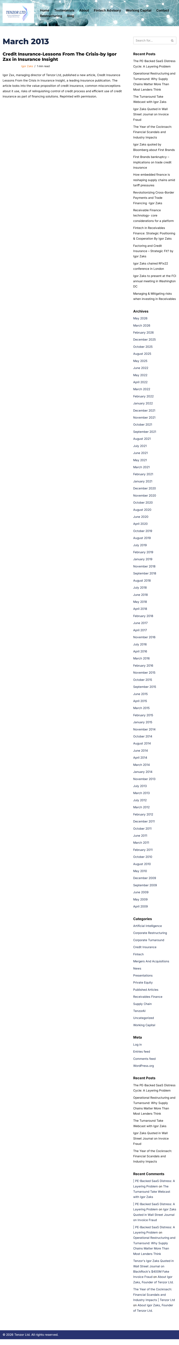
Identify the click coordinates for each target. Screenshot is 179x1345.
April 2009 (140, 910)
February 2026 (143, 334)
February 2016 (143, 668)
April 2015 (140, 704)
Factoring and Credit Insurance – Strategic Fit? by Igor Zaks (153, 252)
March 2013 (141, 796)
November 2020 (144, 497)
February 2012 (143, 817)
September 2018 (144, 576)
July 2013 (140, 789)
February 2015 (143, 718)
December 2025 (144, 341)
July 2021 (140, 447)
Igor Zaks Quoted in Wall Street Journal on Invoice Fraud (151, 114)
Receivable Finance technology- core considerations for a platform (153, 216)
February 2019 (143, 554)
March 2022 (141, 390)
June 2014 (140, 753)
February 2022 (143, 398)
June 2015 (140, 697)
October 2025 (143, 348)
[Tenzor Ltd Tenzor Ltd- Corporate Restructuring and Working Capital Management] (18, 13)
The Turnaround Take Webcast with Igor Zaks (151, 1197)
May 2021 (140, 462)
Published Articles (145, 993)
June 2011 (140, 839)
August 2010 (142, 867)
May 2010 (140, 874)
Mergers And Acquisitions (151, 965)
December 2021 (144, 412)
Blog (70, 16)
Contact (162, 10)
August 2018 (142, 583)
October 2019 (142, 533)
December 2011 (144, 825)
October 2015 (142, 682)
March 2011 (141, 846)
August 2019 (142, 540)
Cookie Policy (72, 1339)
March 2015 (141, 711)
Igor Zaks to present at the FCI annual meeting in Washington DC (154, 282)
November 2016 (144, 640)
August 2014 (142, 746)
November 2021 (144, 419)
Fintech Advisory (107, 10)
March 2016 (141, 661)
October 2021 (142, 426)
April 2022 (140, 383)
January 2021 (142, 483)
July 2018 (140, 590)
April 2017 (140, 633)
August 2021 (142, 440)
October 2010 (142, 860)
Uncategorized (143, 1022)
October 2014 (142, 739)
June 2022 (140, 369)
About (84, 10)
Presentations (143, 979)
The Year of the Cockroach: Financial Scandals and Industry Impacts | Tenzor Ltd (154, 1300)
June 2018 (140, 597)
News (137, 972)
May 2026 (140, 319)
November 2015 (144, 675)
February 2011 (143, 853)
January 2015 (142, 725)
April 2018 (140, 611)
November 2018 (144, 568)
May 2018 (140, 604)
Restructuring (51, 16)
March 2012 (141, 810)
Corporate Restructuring (150, 937)
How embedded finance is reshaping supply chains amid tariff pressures (154, 181)
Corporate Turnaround (148, 944)
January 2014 (142, 775)
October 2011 (142, 832)
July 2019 (140, 547)
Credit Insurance (144, 951)
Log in (137, 1049)
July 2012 (140, 803)
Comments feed (144, 1063)
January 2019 (142, 561)
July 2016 (140, 647)
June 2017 (140, 625)
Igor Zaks (27, 66)
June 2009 (141, 896)
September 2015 (144, 689)
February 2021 (143, 476)
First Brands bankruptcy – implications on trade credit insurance (152, 163)
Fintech (138, 958)
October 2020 (143, 504)
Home (44, 10)
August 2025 (142, 355)
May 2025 (140, 362)
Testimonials (64, 10)
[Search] (151, 40)
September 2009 (145, 889)
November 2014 (144, 732)
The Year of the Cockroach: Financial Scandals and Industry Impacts (152, 132)
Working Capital (138, 10)
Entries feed (141, 1056)
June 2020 (140, 519)
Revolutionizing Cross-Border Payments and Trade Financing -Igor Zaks (153, 198)
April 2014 (140, 761)
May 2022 (140, 376)
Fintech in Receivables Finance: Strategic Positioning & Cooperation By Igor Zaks (154, 234)
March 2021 (141, 469)
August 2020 (142, 512)
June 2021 (140, 455)
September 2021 (144, 433)
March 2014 (141, 768)
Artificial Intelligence (147, 929)
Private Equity (143, 986)
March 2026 (141, 326)
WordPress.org (143, 1070)
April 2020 (140, 526)
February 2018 (143, 618)
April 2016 (140, 654)
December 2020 (144, 490)
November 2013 (144, 782)
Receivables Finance (147, 1001)
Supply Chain (142, 1008)
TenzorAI (139, 1015)
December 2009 (144, 881)
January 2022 (143, 405)
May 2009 (140, 903)
